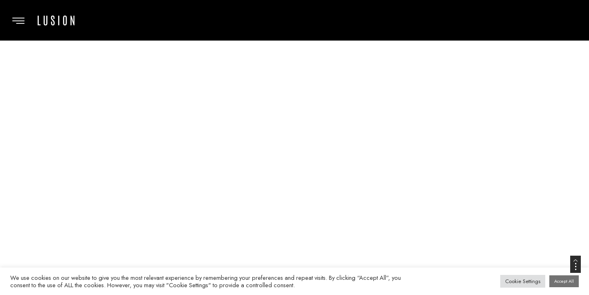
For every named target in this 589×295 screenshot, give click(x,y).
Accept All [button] (564, 281)
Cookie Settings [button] (522, 281)
